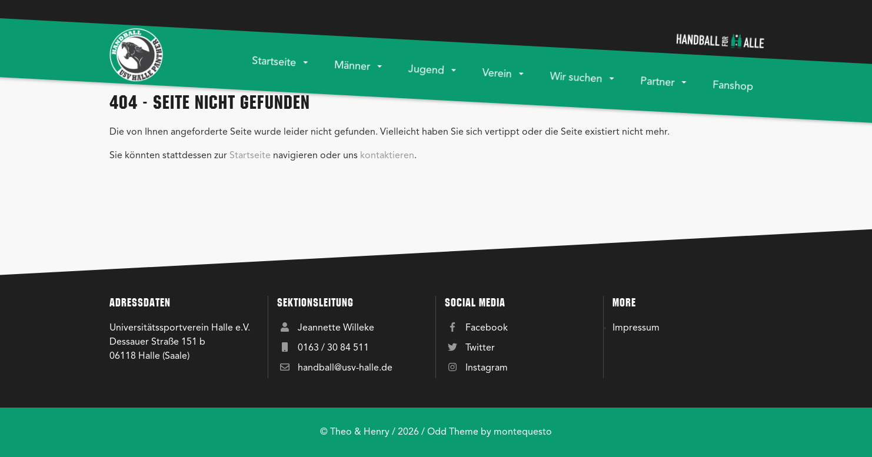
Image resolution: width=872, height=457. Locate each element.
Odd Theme (452, 432)
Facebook (486, 328)
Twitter (480, 348)
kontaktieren (387, 156)
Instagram (486, 368)
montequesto (523, 432)
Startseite (250, 156)
